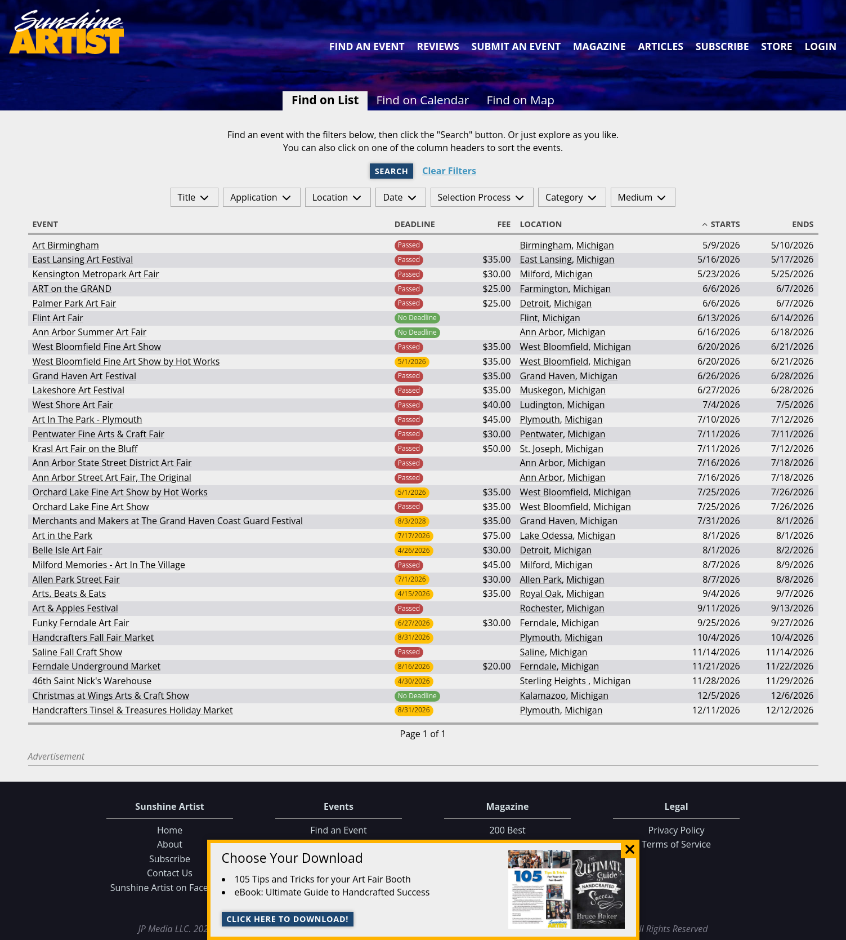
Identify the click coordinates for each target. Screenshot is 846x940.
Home (169, 830)
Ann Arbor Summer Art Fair (90, 332)
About (169, 844)
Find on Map (520, 100)
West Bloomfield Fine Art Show (97, 346)
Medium (635, 197)
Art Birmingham (66, 245)
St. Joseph (540, 448)
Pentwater (541, 434)
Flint (529, 318)
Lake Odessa (546, 535)
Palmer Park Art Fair (75, 303)
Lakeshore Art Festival (78, 390)
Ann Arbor (541, 332)
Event (51, 224)
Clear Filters (449, 171)
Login (820, 46)
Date (392, 197)
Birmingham (545, 245)
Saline (532, 652)
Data (832, 929)
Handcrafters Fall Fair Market (93, 637)
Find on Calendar (423, 100)
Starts (720, 224)
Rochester (541, 608)
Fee (499, 224)
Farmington (544, 288)
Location (330, 197)
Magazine (599, 46)
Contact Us (170, 873)
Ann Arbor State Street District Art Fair (112, 462)
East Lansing (545, 259)
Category (564, 197)
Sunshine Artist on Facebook (170, 887)
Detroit (534, 303)
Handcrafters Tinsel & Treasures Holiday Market (133, 710)
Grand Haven (547, 376)
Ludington (541, 404)
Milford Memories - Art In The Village (109, 564)
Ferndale (538, 623)
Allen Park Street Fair (76, 579)
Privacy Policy (676, 830)
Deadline (420, 224)
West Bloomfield (554, 346)
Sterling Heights (554, 681)
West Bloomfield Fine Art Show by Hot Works (126, 361)
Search (392, 171)
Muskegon (541, 390)
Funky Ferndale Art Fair (81, 623)
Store (776, 46)
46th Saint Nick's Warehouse (92, 681)
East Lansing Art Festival (83, 259)
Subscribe (722, 46)
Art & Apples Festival (75, 608)
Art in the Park (63, 535)
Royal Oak (540, 593)
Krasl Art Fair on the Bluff (85, 448)
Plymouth (539, 419)
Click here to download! (287, 919)
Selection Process (474, 197)
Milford (535, 274)
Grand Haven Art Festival (85, 376)
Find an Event (367, 46)
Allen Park (541, 579)
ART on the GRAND (72, 288)
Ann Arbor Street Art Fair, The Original (112, 477)
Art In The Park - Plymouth (87, 419)
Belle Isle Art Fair (67, 550)
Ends (797, 224)
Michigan (595, 245)
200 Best (507, 830)
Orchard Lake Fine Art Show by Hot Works (120, 492)
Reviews (438, 46)
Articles (660, 46)
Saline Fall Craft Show (77, 652)
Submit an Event (516, 46)
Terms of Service (676, 844)
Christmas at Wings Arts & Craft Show (111, 695)
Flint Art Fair (58, 318)
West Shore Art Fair (73, 404)
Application (253, 197)
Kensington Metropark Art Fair (96, 274)
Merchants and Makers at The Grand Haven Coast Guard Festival (168, 521)
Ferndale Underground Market (97, 666)
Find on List (325, 100)
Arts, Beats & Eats (69, 593)
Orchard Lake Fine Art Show (91, 506)
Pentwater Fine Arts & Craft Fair (98, 434)
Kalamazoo (543, 695)
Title (187, 197)
